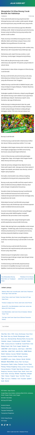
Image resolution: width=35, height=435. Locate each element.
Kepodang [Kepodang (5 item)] (24, 354)
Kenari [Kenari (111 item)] (18, 354)
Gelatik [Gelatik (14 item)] (24, 346)
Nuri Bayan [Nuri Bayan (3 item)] (26, 362)
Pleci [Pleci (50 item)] (30, 364)
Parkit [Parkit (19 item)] (11, 364)
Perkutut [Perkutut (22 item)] (20, 364)
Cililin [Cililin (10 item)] (2, 344)
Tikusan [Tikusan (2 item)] (28, 376)
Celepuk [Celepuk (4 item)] (9, 341)
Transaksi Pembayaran (7, 410)
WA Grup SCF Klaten (6, 400)
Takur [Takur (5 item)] (2, 376)
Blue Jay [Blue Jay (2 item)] (10, 336)
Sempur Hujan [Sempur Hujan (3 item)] (17, 371)
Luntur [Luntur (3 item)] (10, 359)
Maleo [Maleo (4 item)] (14, 359)
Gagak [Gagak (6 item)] (19, 346)
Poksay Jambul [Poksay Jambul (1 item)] (22, 366)
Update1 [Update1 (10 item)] (29, 378)
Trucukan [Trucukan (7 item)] (23, 378)
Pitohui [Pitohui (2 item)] (26, 364)
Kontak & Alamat (5, 405)
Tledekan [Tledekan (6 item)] (14, 378)
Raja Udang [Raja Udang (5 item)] (20, 369)
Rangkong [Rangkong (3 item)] (4, 371)
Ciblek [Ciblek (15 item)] (28, 341)
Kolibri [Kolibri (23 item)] (15, 356)
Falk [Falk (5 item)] (11, 346)
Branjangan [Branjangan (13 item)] (21, 336)
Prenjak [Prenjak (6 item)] (13, 369)
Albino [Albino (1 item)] (9, 334)
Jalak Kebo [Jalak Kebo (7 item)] (28, 349)
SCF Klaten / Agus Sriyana (8, 390)
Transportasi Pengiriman (7, 413)
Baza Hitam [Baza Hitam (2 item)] (29, 334)
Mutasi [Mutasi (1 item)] (17, 362)
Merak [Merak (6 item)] (23, 359)
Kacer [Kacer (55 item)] (3, 354)
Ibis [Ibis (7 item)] (28, 346)
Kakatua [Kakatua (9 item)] (8, 354)
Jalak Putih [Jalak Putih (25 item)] (11, 351)
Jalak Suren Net (17, 3)
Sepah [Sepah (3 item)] (23, 371)
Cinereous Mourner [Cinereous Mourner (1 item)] (10, 344)
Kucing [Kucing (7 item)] (20, 356)
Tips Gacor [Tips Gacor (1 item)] (7, 378)
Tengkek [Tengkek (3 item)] (12, 376)
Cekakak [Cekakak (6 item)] (3, 341)
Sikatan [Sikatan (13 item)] (17, 373)
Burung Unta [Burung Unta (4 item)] (29, 339)
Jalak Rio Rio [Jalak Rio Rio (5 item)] (19, 351)
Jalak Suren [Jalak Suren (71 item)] (28, 351)
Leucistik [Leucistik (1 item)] (25, 356)
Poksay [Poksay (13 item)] (3, 367)
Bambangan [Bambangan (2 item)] (22, 334)
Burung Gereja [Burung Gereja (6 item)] (12, 339)
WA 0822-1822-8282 (6, 398)
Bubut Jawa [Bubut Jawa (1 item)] (4, 339)
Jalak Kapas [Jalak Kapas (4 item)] (21, 349)
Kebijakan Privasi (24, 431)
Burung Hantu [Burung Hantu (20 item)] (21, 339)
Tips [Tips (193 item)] (2, 378)
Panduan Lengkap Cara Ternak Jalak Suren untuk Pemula (17, 302)
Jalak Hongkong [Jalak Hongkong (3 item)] (12, 349)
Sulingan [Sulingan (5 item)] (29, 373)
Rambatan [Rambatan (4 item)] (27, 369)
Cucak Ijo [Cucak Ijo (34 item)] (18, 344)
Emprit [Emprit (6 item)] (7, 346)
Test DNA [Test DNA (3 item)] (22, 376)
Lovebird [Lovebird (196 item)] (4, 359)
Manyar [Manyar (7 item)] (18, 359)
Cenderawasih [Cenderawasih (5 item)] (16, 341)
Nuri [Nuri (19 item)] (20, 362)
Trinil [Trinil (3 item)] (18, 378)
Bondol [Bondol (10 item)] (15, 336)
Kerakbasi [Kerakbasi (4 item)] (4, 356)
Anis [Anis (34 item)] (12, 334)
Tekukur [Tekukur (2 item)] (7, 376)
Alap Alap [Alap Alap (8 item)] (4, 334)
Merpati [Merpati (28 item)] (3, 362)
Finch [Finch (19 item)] (14, 346)
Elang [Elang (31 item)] (3, 346)
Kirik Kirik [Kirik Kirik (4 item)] (10, 356)
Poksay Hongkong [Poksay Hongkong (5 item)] (11, 366)
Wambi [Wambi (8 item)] (7, 381)
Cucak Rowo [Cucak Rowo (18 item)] (26, 344)
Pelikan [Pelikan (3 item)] (15, 364)
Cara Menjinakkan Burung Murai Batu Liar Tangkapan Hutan (8, 279)
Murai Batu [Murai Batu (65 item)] (10, 362)
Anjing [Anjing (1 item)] (16, 334)
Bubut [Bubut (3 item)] (27, 336)
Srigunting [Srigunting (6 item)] (23, 373)
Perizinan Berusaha (6, 408)
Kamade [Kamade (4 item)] (13, 354)
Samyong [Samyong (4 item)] (10, 371)
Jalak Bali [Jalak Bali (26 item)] (4, 349)
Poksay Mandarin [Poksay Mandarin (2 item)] (6, 369)
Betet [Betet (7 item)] (5, 336)
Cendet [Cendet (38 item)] (23, 341)
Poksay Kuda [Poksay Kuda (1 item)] (29, 366)
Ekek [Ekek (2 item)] (31, 344)
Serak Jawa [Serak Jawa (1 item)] (29, 371)
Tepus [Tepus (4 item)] (17, 376)
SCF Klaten (4, 420)
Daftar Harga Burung (6, 418)
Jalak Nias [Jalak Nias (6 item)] (4, 351)
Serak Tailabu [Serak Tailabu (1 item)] (4, 373)
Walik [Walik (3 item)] (2, 381)
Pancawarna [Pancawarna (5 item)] (4, 364)
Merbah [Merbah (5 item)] (28, 359)
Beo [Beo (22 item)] (2, 336)
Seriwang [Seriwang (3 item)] (11, 373)
